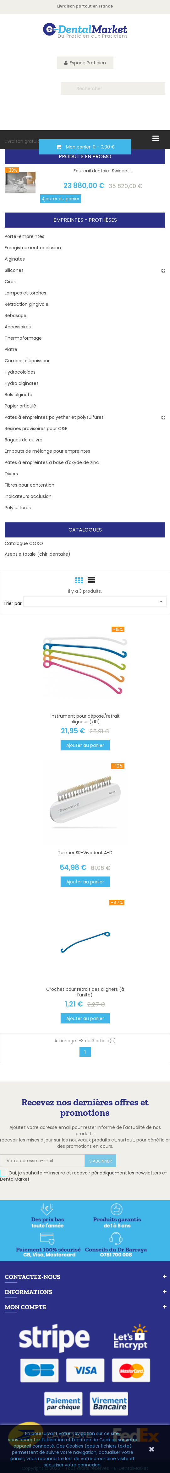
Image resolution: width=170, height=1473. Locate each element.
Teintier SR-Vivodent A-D (85, 853)
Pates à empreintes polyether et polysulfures (54, 417)
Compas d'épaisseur (27, 361)
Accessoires (18, 327)
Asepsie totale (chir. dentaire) (37, 554)
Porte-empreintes (24, 236)
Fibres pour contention (29, 485)
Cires (10, 281)
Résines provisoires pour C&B (36, 428)
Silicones (14, 270)
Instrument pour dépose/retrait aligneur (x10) (85, 719)
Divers (11, 474)
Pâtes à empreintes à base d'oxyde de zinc (52, 462)
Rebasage (15, 315)
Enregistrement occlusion (33, 248)
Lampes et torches (25, 293)
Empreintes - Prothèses (85, 220)
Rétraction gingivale (26, 304)
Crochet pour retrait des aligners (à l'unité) (85, 992)
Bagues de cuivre (23, 440)
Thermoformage (23, 338)
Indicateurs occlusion (28, 496)
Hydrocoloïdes (20, 372)
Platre (11, 349)
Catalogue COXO (24, 543)
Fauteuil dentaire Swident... (103, 171)
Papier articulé (20, 406)
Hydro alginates (22, 383)
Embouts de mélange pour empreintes (47, 451)
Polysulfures (18, 507)
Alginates (15, 259)
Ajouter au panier (61, 199)
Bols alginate (18, 394)
